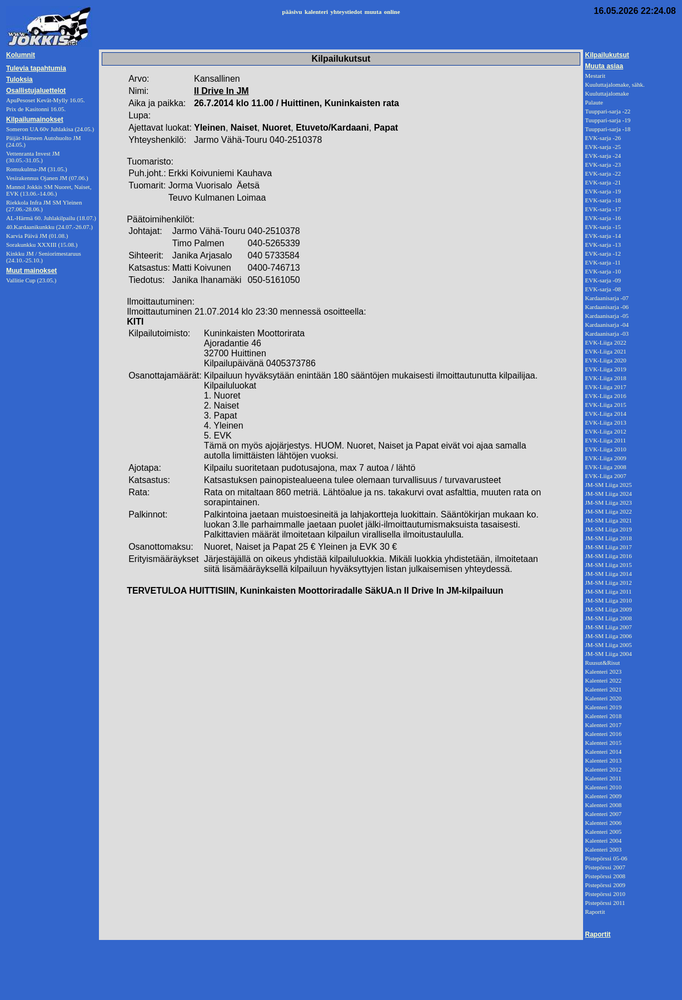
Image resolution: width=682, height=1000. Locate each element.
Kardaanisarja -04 (607, 324)
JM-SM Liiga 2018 (608, 538)
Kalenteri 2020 (603, 698)
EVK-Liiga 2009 (605, 458)
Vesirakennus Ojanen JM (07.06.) (47, 178)
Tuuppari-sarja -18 (607, 129)
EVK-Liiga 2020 (605, 360)
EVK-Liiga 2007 (605, 475)
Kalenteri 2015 (603, 742)
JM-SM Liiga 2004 (608, 653)
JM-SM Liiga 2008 (608, 618)
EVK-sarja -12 (602, 253)
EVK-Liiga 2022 (605, 342)
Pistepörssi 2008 (605, 876)
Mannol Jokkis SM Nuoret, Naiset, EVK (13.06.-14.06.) (48, 190)
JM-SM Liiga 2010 (608, 600)
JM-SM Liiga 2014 (608, 573)
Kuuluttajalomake (607, 93)
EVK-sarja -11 (602, 262)
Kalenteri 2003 (603, 849)
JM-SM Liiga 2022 (608, 511)
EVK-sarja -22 (602, 173)
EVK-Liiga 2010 (605, 449)
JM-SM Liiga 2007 (608, 627)
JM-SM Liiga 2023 (608, 502)
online (392, 11)
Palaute (594, 102)
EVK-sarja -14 (602, 235)
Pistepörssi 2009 (605, 885)
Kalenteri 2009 (603, 796)
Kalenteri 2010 (603, 787)
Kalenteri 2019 (603, 707)
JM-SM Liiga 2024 (608, 493)
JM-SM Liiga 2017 (608, 547)
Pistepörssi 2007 (605, 867)
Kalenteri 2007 (603, 813)
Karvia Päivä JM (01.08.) (37, 235)
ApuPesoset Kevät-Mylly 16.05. (45, 100)
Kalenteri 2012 (603, 769)
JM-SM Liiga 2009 (608, 609)
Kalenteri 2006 (603, 822)
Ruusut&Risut (602, 662)
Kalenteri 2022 (603, 680)
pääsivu (292, 11)
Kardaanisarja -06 (607, 307)
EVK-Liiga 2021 (605, 351)
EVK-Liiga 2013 (605, 422)
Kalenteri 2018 (603, 716)
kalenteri (316, 11)
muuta (373, 11)
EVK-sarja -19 (602, 191)
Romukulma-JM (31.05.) (36, 169)
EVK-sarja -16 (602, 218)
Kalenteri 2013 (603, 760)
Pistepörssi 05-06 (606, 858)
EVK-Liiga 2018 (605, 378)
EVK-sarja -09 (602, 280)
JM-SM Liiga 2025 (608, 484)
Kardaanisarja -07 (607, 298)
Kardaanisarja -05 (607, 315)
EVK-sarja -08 (602, 289)
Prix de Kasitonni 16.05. (36, 109)
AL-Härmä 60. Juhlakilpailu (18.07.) (51, 218)
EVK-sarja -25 (602, 146)
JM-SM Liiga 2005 (608, 644)
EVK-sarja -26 (602, 138)
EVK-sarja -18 (602, 200)
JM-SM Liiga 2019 (608, 529)
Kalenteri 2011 (603, 778)
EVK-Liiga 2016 (605, 395)
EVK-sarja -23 (602, 164)
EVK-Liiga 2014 (605, 413)
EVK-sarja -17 (602, 209)
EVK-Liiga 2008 (605, 467)
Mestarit (595, 75)
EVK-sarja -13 (602, 244)
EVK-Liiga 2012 (605, 431)
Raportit (595, 911)
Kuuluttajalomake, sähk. (614, 84)
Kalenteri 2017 (603, 725)
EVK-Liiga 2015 (605, 404)
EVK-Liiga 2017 (605, 387)
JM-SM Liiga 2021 (608, 520)
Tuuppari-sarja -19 (607, 120)
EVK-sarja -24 (602, 155)
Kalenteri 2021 (603, 689)
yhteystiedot (346, 11)
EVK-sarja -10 (602, 271)
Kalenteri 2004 (603, 840)
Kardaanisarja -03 (607, 333)
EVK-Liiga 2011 (605, 440)
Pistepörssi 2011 (605, 902)
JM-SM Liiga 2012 (608, 582)
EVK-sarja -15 (602, 226)
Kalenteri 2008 (603, 805)
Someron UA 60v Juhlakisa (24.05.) (50, 129)
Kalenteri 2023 (603, 671)
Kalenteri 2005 (603, 831)
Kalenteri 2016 (603, 733)
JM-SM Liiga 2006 (608, 636)
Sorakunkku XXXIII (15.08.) (41, 244)
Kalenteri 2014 (603, 751)
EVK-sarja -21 (602, 182)
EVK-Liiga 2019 (605, 369)
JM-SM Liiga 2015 (608, 564)
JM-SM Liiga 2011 (608, 591)
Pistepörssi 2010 (605, 893)
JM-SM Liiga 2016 (608, 556)
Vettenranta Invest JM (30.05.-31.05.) (33, 156)
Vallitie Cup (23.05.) (31, 280)
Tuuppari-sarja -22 (607, 111)
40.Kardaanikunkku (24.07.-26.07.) (49, 226)
